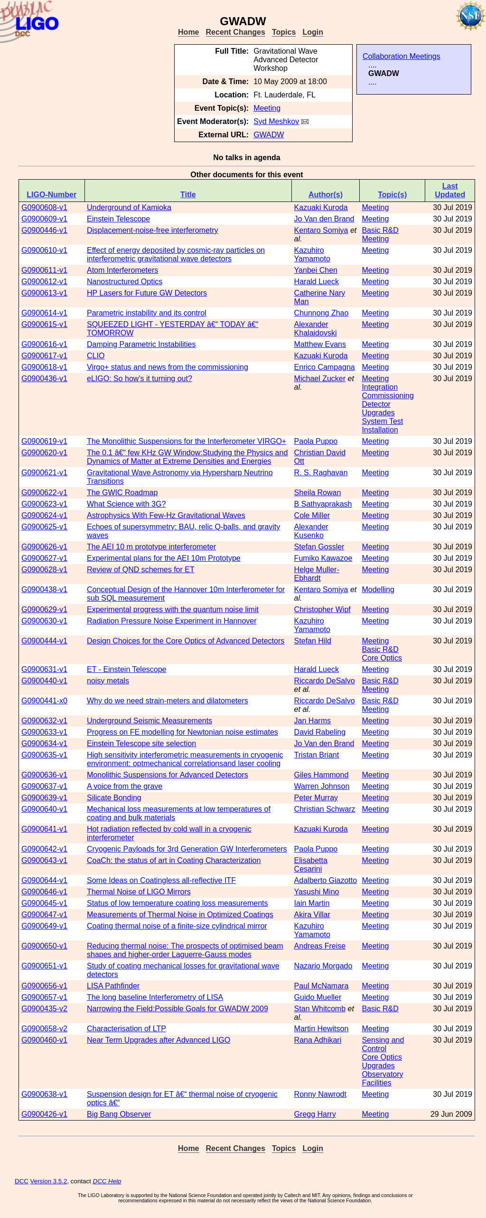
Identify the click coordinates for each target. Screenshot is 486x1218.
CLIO (95, 356)
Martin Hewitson (321, 1029)
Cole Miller (312, 515)
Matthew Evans (320, 344)
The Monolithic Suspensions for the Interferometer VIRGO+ (186, 441)
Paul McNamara (321, 986)
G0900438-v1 (44, 589)
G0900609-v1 (44, 219)
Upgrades (378, 413)
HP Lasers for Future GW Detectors (147, 293)
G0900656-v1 (44, 986)
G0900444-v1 (44, 641)
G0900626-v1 (44, 547)
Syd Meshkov (276, 121)
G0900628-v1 (44, 570)
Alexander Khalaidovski (315, 328)
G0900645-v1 (44, 903)
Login (312, 32)
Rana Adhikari (318, 1040)
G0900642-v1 (44, 849)
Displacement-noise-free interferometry (152, 230)
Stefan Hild (312, 641)
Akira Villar (312, 915)
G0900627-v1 (44, 558)
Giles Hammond (321, 775)
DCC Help (107, 1181)
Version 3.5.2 (48, 1181)
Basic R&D (380, 230)
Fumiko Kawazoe (323, 558)
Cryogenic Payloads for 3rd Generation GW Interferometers (187, 849)
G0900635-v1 (44, 755)
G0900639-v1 (44, 798)
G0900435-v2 (44, 1009)
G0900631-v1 (44, 669)
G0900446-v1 (44, 230)
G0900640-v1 (44, 809)
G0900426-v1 (44, 1114)
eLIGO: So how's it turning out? (139, 378)
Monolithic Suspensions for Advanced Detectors (167, 775)
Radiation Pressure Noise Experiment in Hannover (172, 621)
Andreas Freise (320, 946)
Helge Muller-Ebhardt (316, 574)
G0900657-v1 (44, 997)
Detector (376, 404)
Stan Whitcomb (320, 1009)
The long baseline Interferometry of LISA (155, 997)
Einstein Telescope (118, 219)
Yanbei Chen (315, 270)
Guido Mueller (318, 997)
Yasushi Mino (316, 892)
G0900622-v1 (44, 493)
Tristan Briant (316, 755)
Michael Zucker (320, 378)
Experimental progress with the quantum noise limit (173, 609)
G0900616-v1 (44, 344)
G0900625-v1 (44, 527)
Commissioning (387, 396)
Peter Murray (316, 798)
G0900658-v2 (44, 1029)
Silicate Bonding (114, 798)
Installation (380, 430)
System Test (382, 421)
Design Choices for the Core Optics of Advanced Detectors (185, 641)
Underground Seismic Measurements (149, 721)
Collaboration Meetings (401, 56)
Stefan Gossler (319, 547)
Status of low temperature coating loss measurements (177, 903)
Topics (284, 32)
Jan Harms (312, 721)
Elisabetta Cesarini (310, 864)
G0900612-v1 (44, 282)
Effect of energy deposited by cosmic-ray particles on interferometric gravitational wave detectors (176, 254)
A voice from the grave (124, 786)
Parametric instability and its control (146, 313)
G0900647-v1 (44, 915)
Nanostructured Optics (124, 282)
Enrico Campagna (324, 367)
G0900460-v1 (44, 1040)
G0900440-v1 (44, 681)
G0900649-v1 (44, 926)
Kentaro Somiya (321, 230)
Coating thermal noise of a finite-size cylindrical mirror (177, 926)
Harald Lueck (316, 282)
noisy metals (108, 681)
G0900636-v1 (44, 775)
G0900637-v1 (44, 786)
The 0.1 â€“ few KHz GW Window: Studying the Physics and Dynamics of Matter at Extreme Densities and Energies (187, 457)
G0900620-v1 (44, 453)
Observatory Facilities (382, 1078)
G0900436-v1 (44, 378)
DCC (21, 1181)
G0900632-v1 (44, 721)
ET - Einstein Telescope (127, 669)
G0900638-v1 (44, 1094)
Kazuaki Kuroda (321, 207)
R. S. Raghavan (321, 473)
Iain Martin (312, 903)
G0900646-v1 (44, 892)
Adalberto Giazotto (325, 880)
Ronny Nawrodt (320, 1094)
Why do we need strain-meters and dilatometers (167, 701)
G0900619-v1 (44, 441)
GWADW (268, 135)
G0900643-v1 (44, 860)
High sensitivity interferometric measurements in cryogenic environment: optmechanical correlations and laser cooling (185, 759)
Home (188, 32)
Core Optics (382, 658)
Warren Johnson (322, 786)
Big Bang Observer (119, 1114)
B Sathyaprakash (323, 504)
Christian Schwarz (324, 809)
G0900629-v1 (44, 609)
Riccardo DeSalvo (324, 681)
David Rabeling (320, 732)
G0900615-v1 (44, 324)
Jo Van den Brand (324, 219)
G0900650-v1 (44, 946)
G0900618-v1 (44, 367)
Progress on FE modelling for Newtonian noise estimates (182, 732)
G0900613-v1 (44, 293)
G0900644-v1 (44, 880)
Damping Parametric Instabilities (141, 344)
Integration (380, 387)
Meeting (266, 108)
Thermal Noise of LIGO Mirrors (139, 892)
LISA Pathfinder (113, 986)
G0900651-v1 (44, 966)
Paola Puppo (316, 441)
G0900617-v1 (44, 356)
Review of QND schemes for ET (141, 570)
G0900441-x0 (44, 701)
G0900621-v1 (44, 473)
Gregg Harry (315, 1114)
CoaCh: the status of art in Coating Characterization (174, 860)
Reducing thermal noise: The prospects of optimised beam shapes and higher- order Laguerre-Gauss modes (185, 950)
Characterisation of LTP (126, 1029)
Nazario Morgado (323, 966)
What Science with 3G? (126, 504)
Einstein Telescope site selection (141, 743)
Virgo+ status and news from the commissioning (167, 367)
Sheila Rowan (317, 493)
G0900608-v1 (44, 207)
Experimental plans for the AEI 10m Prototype (164, 558)
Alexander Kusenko (311, 531)
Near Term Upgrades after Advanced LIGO (158, 1040)
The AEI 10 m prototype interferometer (151, 547)
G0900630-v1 (44, 621)
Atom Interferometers (122, 270)
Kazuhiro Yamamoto (312, 254)
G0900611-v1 (44, 270)
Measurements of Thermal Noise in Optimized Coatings (180, 915)
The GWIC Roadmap (122, 493)
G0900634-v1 (44, 743)
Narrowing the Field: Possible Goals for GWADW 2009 (177, 1009)
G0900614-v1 (44, 313)
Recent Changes (235, 32)
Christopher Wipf (322, 609)
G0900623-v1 (44, 504)
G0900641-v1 (44, 829)
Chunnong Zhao (321, 313)
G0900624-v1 (44, 515)
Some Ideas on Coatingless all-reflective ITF (161, 880)
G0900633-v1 (44, 732)
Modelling (378, 589)
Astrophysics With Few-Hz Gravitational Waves (166, 515)
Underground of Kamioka (129, 207)
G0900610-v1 (44, 250)
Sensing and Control (383, 1044)
